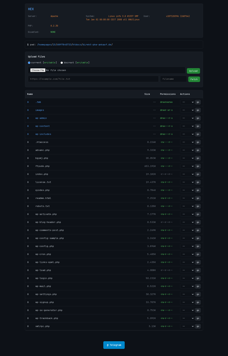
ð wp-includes (39, 134)
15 (54, 44)
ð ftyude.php (38, 166)
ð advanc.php (38, 150)
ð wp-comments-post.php (45, 230)
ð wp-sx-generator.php (45, 310)
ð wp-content (38, 126)
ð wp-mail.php (39, 286)
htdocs (77, 44)
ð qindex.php (38, 190)
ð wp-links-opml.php (43, 262)
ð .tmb (34, 102)
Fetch (194, 79)
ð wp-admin (37, 118)
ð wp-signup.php (40, 302)
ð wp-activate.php (42, 214)
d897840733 (64, 44)
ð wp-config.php (40, 246)
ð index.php (37, 174)
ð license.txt (39, 182)
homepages (45, 44)
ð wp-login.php (40, 278)
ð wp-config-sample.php (45, 238)
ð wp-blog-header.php (44, 222)
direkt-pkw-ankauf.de (97, 44)
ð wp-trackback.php (42, 318)
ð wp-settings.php (42, 294)
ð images (35, 110)
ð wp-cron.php (39, 254)
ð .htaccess (37, 142)
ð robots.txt (38, 206)
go (198, 102)
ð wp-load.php (39, 270)
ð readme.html (39, 198)
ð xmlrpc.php (38, 326)
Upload (193, 70)
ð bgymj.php (37, 158)
